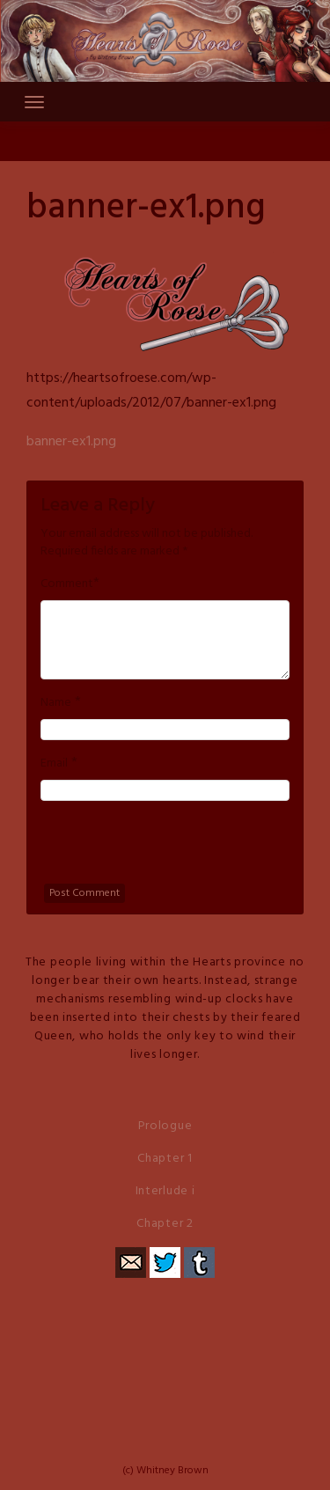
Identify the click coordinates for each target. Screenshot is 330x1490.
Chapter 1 (164, 1159)
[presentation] (174, 849)
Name (55, 703)
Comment (66, 584)
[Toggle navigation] (34, 102)
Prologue (165, 1126)
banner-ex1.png (71, 441)
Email (54, 764)
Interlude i (165, 1191)
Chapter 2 (164, 1224)
